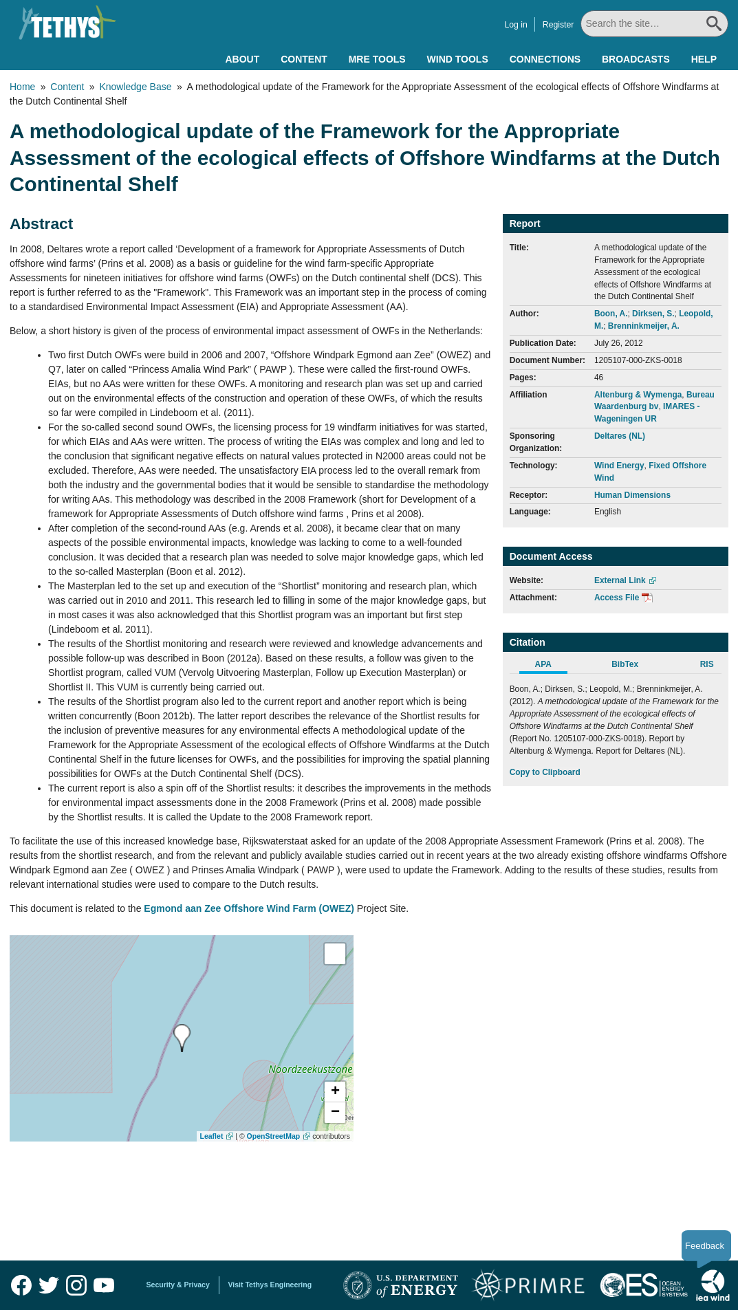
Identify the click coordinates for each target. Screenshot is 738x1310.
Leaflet (212, 1136)
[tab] (551, 666)
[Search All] (655, 23)
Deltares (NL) (619, 436)
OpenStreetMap (274, 1136)
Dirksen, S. (653, 313)
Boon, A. (610, 313)
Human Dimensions (632, 495)
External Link (620, 580)
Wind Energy (619, 465)
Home (22, 86)
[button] (335, 1092)
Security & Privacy (178, 1284)
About (242, 59)
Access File (616, 597)
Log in (516, 25)
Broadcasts (636, 59)
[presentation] (182, 1038)
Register (559, 25)
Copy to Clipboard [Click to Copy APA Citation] (545, 772)
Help (704, 59)
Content (304, 59)
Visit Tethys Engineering (270, 1284)
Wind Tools (457, 59)
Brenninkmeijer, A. (644, 326)
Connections (545, 59)
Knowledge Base (135, 86)
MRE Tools (377, 59)
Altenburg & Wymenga (638, 395)
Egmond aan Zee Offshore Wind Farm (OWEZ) (249, 908)
